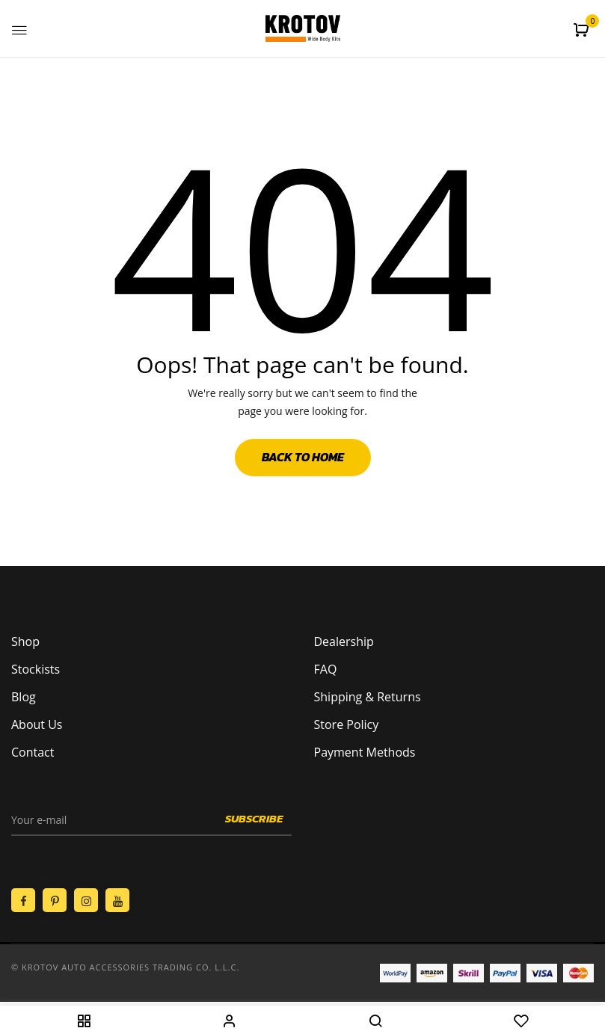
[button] (583, 30)
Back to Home (303, 457)
